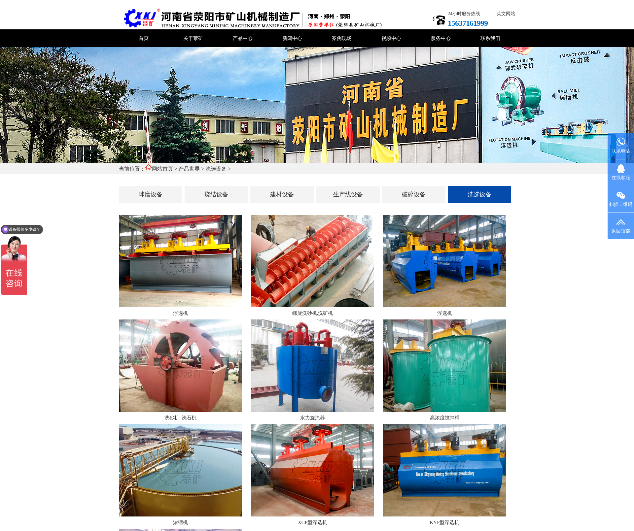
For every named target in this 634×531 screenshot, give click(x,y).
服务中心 (441, 38)
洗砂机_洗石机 (180, 417)
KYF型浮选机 (444, 522)
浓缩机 (180, 522)
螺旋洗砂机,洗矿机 (312, 313)
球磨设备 (150, 194)
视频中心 (391, 38)
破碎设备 (414, 194)
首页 (144, 38)
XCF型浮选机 (312, 522)
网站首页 (162, 169)
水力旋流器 (312, 417)
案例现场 (342, 38)
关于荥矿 (193, 38)
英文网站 (506, 13)
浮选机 (180, 313)
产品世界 (189, 169)
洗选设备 (216, 169)
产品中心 (243, 38)
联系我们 (490, 38)
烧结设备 (216, 194)
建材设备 (282, 194)
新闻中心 (292, 38)
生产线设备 (348, 194)
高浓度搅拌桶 (445, 417)
